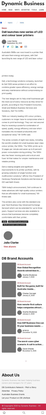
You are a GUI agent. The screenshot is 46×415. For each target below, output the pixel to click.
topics (10, 23)
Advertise (25, 10)
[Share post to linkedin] (17, 46)
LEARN (41, 10)
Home (4, 10)
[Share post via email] (25, 46)
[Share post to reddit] (21, 46)
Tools (34, 10)
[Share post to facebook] (3, 46)
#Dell (4, 222)
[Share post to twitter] (8, 46)
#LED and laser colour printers (14, 225)
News (4, 28)
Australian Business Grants (13, 394)
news (22, 23)
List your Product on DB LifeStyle (16, 398)
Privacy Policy (17, 391)
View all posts (10, 247)
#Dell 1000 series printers (18, 222)
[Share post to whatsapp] (12, 46)
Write (17, 10)
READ (11, 10)
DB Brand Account (24, 264)
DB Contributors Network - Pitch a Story (19, 387)
